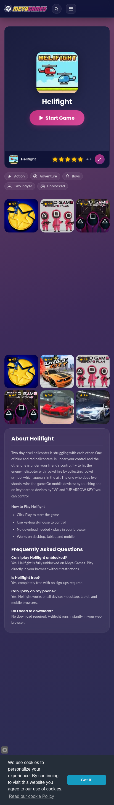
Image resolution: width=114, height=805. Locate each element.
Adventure (45, 176)
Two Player (19, 186)
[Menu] (71, 9)
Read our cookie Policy (31, 796)
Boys (72, 176)
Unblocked (52, 186)
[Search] (57, 9)
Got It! (86, 780)
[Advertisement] (57, 293)
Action (16, 176)
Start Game (57, 117)
